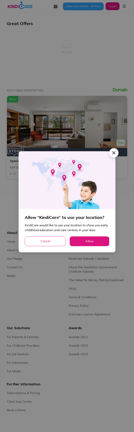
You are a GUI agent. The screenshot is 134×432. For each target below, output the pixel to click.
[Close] (114, 152)
